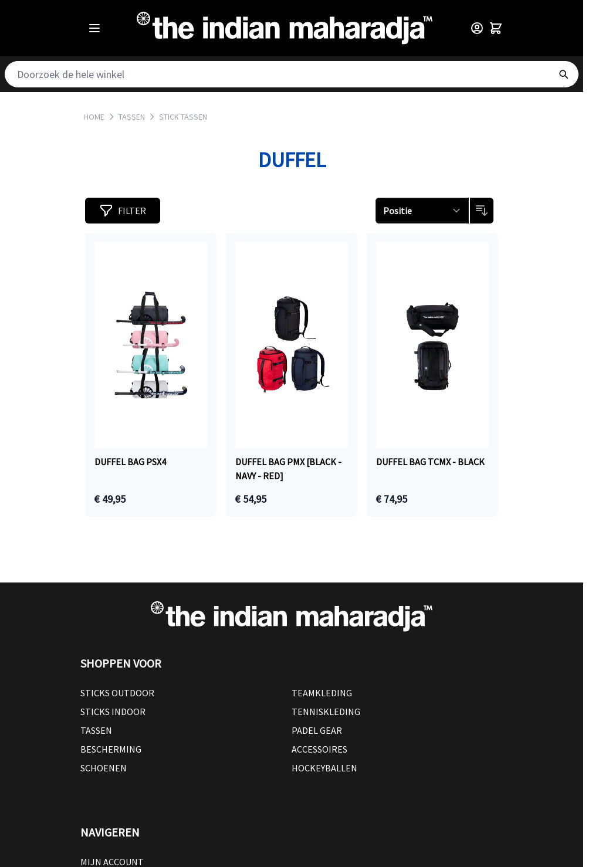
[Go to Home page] (284, 28)
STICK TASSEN (183, 116)
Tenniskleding (326, 711)
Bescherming (110, 749)
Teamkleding (322, 693)
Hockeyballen (324, 768)
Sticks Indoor (113, 711)
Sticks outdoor (117, 693)
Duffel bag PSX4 (130, 462)
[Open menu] (94, 28)
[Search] (563, 74)
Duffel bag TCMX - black (430, 462)
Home (94, 116)
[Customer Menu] (477, 28)
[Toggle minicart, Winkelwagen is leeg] (495, 28)
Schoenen (103, 768)
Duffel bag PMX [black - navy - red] (288, 469)
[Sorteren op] (422, 210)
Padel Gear (317, 730)
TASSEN (132, 116)
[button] (122, 210)
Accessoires (319, 749)
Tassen (96, 730)
